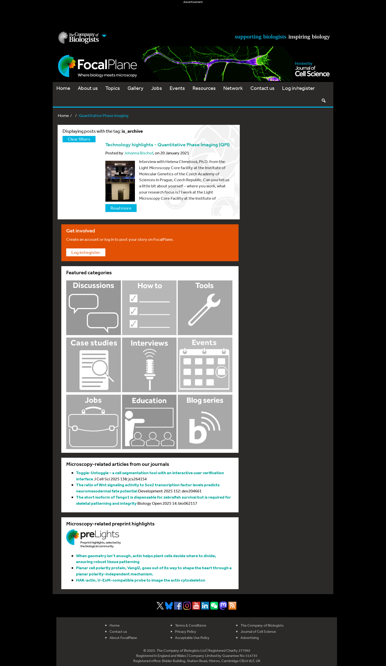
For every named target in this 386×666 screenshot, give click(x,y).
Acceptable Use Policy (192, 637)
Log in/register (298, 88)
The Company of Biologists (262, 625)
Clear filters (79, 139)
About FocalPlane (123, 637)
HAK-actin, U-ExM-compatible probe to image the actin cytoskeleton (140, 580)
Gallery (136, 88)
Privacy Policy (185, 631)
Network (233, 88)
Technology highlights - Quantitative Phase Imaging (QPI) (167, 145)
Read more (121, 208)
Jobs (156, 88)
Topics (112, 88)
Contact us (262, 88)
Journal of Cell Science (258, 631)
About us (88, 88)
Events (177, 88)
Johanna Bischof (138, 152)
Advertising (250, 637)
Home (63, 88)
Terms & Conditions (190, 625)
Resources (204, 88)
